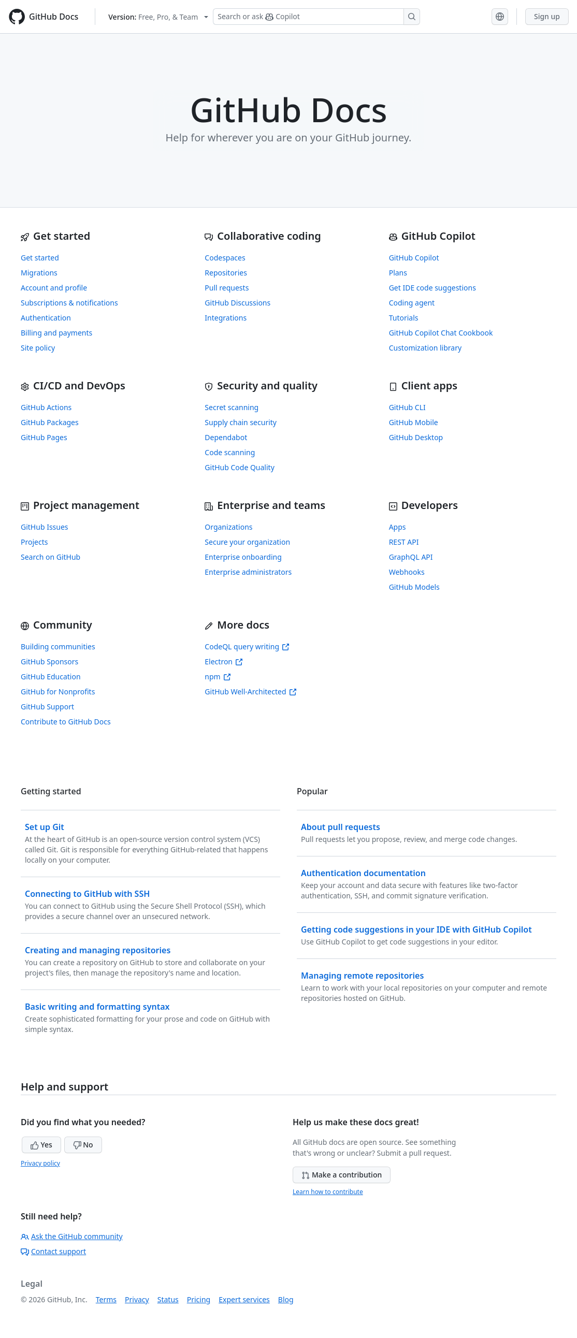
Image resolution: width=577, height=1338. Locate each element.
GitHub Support (47, 706)
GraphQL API (411, 557)
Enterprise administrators (248, 572)
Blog (286, 1299)
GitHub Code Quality (239, 467)
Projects (34, 542)
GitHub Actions (46, 407)
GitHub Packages (50, 422)
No (83, 1145)
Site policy (38, 348)
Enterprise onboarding (243, 557)
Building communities (58, 646)
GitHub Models (414, 587)
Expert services (244, 1299)
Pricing (198, 1299)
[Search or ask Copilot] (316, 16)
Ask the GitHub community (72, 1236)
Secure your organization (247, 542)
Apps (397, 527)
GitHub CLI (407, 407)
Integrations (226, 318)
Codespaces (225, 258)
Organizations (228, 527)
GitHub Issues (44, 527)
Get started (40, 258)
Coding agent (412, 303)
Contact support (53, 1251)
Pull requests (227, 288)
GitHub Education (51, 676)
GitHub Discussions (237, 303)
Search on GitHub (50, 557)
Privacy (137, 1299)
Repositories (226, 273)
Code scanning (230, 452)
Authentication (46, 318)
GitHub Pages (44, 437)
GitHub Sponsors (49, 661)
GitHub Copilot (414, 258)
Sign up (547, 16)
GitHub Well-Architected (250, 691)
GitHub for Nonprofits (58, 691)
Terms (106, 1299)
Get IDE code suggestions (432, 288)
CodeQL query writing (247, 646)
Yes (41, 1145)
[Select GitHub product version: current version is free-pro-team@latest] (158, 17)
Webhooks (407, 572)
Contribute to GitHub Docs (66, 721)
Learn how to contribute (328, 1191)
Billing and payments (56, 333)
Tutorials (404, 318)
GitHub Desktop (416, 437)
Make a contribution (341, 1175)
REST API (404, 542)
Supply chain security (241, 422)
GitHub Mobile (413, 422)
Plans (398, 273)
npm (217, 676)
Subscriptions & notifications (69, 303)
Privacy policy (40, 1163)
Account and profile (54, 288)
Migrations (39, 273)
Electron (224, 661)
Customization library (425, 348)
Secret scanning (231, 407)
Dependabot (226, 437)
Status (168, 1299)
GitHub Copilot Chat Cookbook (441, 333)
